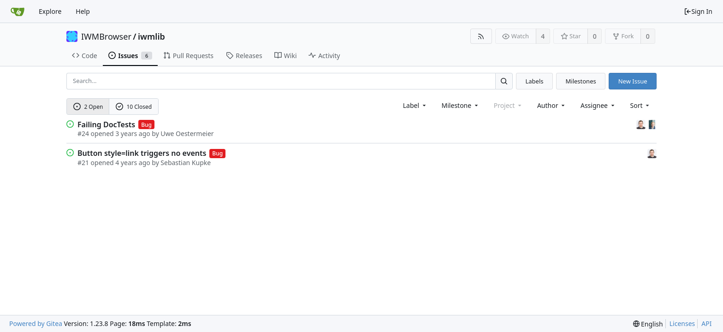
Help (83, 11)
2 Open (88, 107)
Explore (50, 11)
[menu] (640, 105)
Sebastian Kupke (185, 162)
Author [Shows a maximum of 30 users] (551, 105)
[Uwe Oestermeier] (652, 123)
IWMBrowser (106, 36)
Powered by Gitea (35, 323)
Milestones (581, 81)
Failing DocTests (106, 124)
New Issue (632, 81)
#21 (83, 162)
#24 (83, 133)
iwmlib (151, 36)
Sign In (698, 11)
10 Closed (134, 107)
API (706, 323)
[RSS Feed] (481, 36)
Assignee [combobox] (598, 105)
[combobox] (415, 105)
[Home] (17, 11)
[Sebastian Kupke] (641, 123)
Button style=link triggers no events (141, 153)
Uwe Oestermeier (186, 133)
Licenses (682, 323)
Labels (534, 81)
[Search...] (504, 81)
